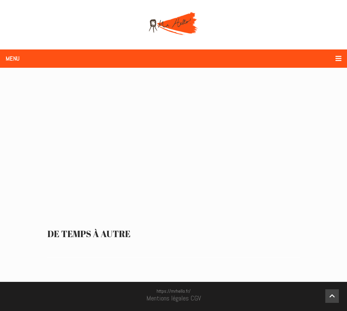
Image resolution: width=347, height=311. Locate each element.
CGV (195, 298)
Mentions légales (167, 298)
